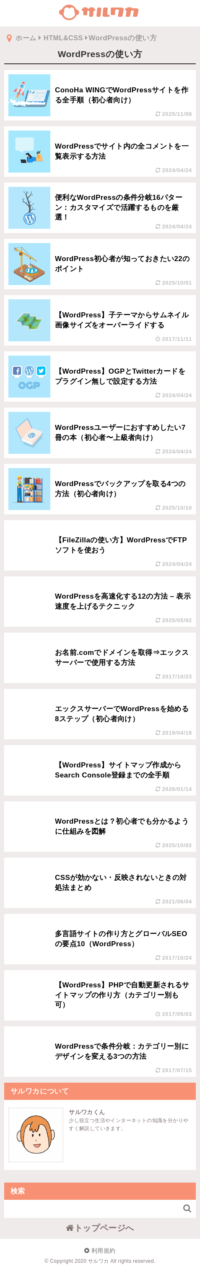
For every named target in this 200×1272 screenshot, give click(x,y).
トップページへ (100, 1227)
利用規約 (99, 1250)
